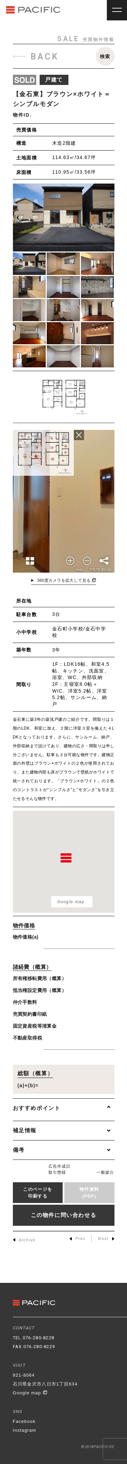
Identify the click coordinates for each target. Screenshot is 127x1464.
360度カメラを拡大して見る (66, 580)
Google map (30, 1392)
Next (106, 1238)
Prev (77, 1238)
